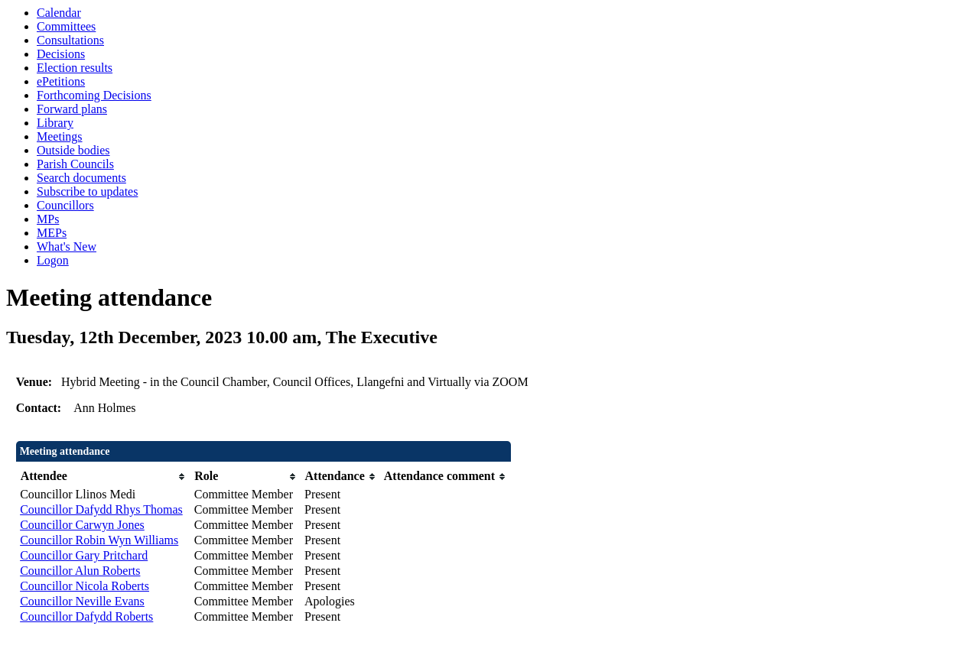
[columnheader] (103, 476)
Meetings (60, 136)
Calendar (59, 12)
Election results (74, 67)
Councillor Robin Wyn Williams (99, 540)
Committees (66, 26)
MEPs (52, 232)
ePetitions (61, 81)
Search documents (81, 177)
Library (55, 122)
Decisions (61, 53)
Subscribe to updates (87, 191)
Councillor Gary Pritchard (84, 555)
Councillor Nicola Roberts (84, 585)
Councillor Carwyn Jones (82, 524)
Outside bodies (73, 150)
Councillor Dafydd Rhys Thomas (101, 509)
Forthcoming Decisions (94, 95)
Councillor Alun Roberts (80, 570)
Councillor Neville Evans (82, 601)
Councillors (65, 205)
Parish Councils (75, 163)
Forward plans (72, 108)
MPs (48, 218)
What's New (66, 246)
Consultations (70, 40)
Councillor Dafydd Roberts (86, 616)
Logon (53, 260)
